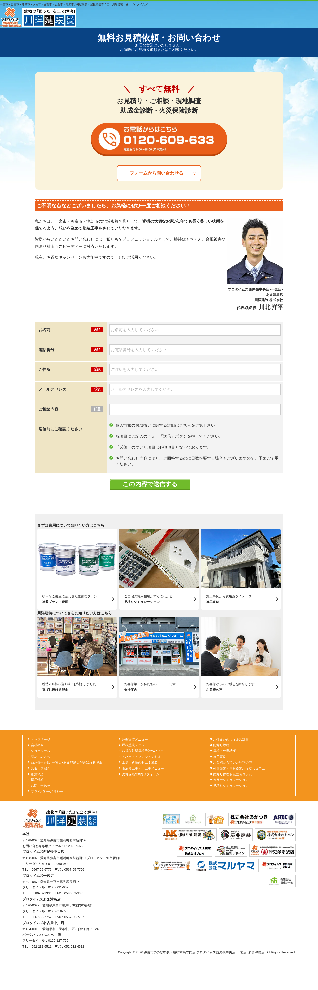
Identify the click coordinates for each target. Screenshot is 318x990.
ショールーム (40, 751)
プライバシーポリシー (47, 791)
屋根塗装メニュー (135, 745)
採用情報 (37, 780)
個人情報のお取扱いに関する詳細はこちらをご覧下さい (165, 425)
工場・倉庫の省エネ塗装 (140, 762)
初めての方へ (40, 757)
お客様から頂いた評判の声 (232, 762)
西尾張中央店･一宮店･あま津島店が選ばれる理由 (66, 762)
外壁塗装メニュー (135, 739)
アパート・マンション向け (141, 757)
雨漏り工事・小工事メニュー (143, 768)
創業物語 (37, 774)
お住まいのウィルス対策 (231, 739)
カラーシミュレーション (231, 780)
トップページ (40, 739)
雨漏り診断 (221, 745)
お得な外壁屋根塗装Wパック (143, 751)
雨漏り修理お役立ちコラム (232, 774)
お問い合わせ (40, 786)
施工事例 (219, 757)
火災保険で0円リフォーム (140, 774)
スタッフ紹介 (40, 768)
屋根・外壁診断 (224, 751)
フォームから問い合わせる (156, 173)
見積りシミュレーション (231, 786)
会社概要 (37, 745)
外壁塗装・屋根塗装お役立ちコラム (239, 768)
